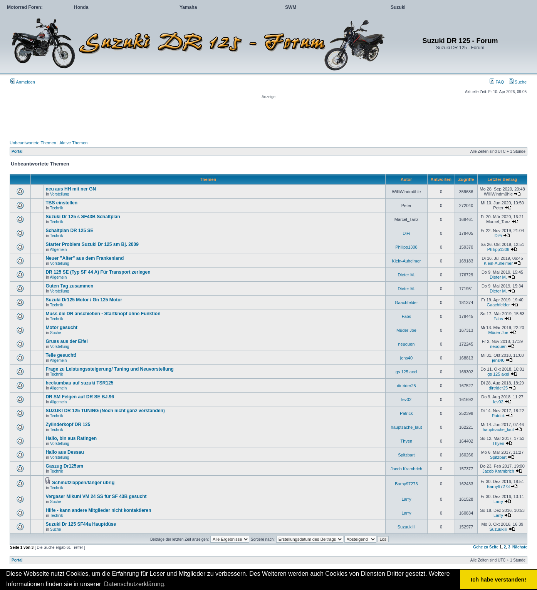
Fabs (406, 316)
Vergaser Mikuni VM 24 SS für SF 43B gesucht (95, 496)
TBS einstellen (61, 203)
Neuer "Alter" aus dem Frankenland (84, 258)
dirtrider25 (406, 385)
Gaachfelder (406, 302)
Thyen (407, 441)
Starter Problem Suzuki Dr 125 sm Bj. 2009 (91, 244)
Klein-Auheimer (406, 261)
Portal (17, 151)
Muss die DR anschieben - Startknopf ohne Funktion (102, 313)
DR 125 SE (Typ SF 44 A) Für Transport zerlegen (97, 272)
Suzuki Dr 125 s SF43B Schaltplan (82, 216)
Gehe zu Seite (485, 547)
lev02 (406, 399)
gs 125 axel (406, 371)
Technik (56, 208)
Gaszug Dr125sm (64, 466)
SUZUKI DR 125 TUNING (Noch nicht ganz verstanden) (104, 410)
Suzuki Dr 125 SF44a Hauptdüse (80, 524)
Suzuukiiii (406, 527)
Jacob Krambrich (407, 468)
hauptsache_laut (406, 427)
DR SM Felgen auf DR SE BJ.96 (79, 396)
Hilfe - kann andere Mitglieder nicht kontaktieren (98, 510)
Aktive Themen (73, 142)
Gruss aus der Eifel (66, 341)
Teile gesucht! (60, 355)
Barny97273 (406, 483)
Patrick (406, 413)
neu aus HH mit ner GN (70, 189)
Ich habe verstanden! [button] (498, 580)
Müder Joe (406, 330)
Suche (518, 82)
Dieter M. (406, 274)
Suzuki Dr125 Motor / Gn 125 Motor (83, 300)
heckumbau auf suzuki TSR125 (79, 383)
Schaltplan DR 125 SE (69, 230)
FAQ (497, 82)
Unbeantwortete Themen (33, 142)
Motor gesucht (61, 327)
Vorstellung (59, 194)
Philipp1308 (406, 247)
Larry (406, 499)
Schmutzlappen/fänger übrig (83, 482)
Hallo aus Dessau (64, 452)
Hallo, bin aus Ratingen (71, 438)
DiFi (406, 233)
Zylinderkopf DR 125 (67, 424)
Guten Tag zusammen (69, 286)
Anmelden (22, 82)
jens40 (406, 358)
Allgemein (58, 249)
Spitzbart (406, 455)
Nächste (519, 547)
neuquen (406, 344)
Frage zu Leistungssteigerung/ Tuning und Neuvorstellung (109, 369)
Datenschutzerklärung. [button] (135, 584)
